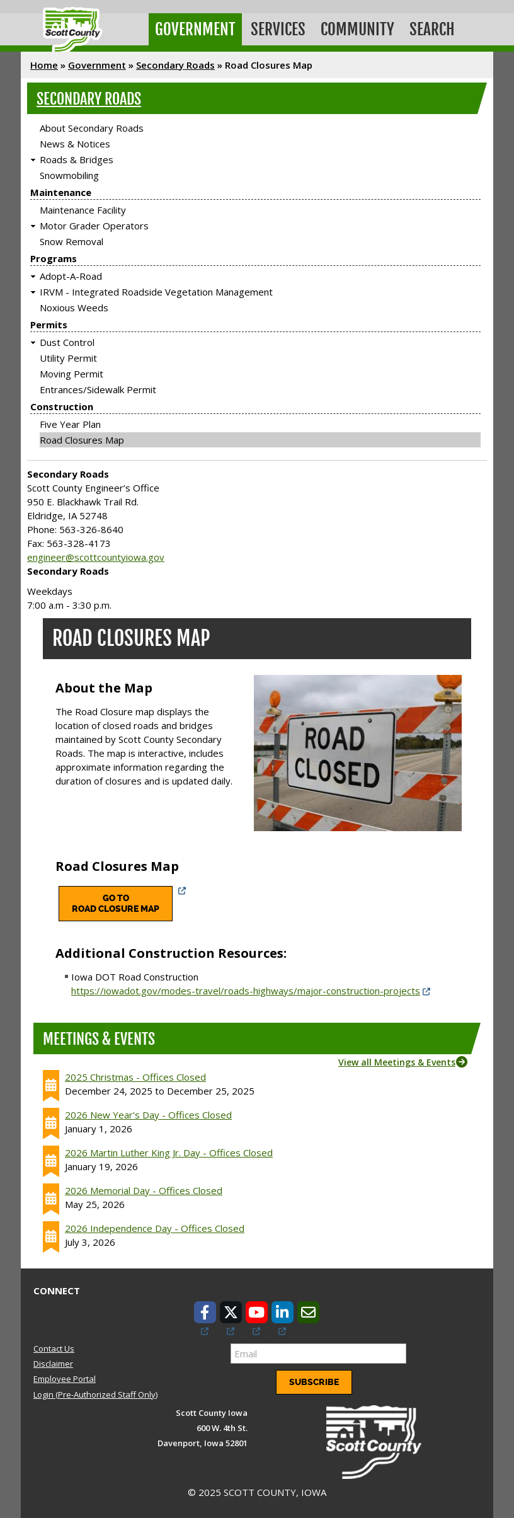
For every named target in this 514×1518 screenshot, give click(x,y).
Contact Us (53, 1348)
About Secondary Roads (92, 128)
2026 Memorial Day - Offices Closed (143, 1190)
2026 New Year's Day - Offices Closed (148, 1114)
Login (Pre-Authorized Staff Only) (95, 1394)
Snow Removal (71, 241)
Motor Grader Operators (94, 225)
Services (278, 29)
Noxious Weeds (74, 307)
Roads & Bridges (76, 159)
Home (44, 65)
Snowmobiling (69, 175)
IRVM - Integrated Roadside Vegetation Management (156, 291)
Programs (53, 258)
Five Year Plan (70, 424)
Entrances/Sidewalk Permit (98, 389)
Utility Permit (68, 358)
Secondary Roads (175, 65)
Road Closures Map (82, 440)
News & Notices (75, 143)
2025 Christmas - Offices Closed (135, 1077)
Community (357, 29)
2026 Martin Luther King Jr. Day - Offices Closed (169, 1152)
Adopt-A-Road (71, 276)
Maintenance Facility (83, 210)
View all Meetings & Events (396, 1062)
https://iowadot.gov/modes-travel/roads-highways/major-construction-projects (245, 990)
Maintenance (60, 192)
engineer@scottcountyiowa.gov (95, 557)
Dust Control (67, 342)
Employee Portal (64, 1378)
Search (432, 29)
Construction (61, 406)
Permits (48, 324)
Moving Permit (71, 373)
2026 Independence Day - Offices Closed (154, 1228)
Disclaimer (53, 1363)
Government (195, 29)
